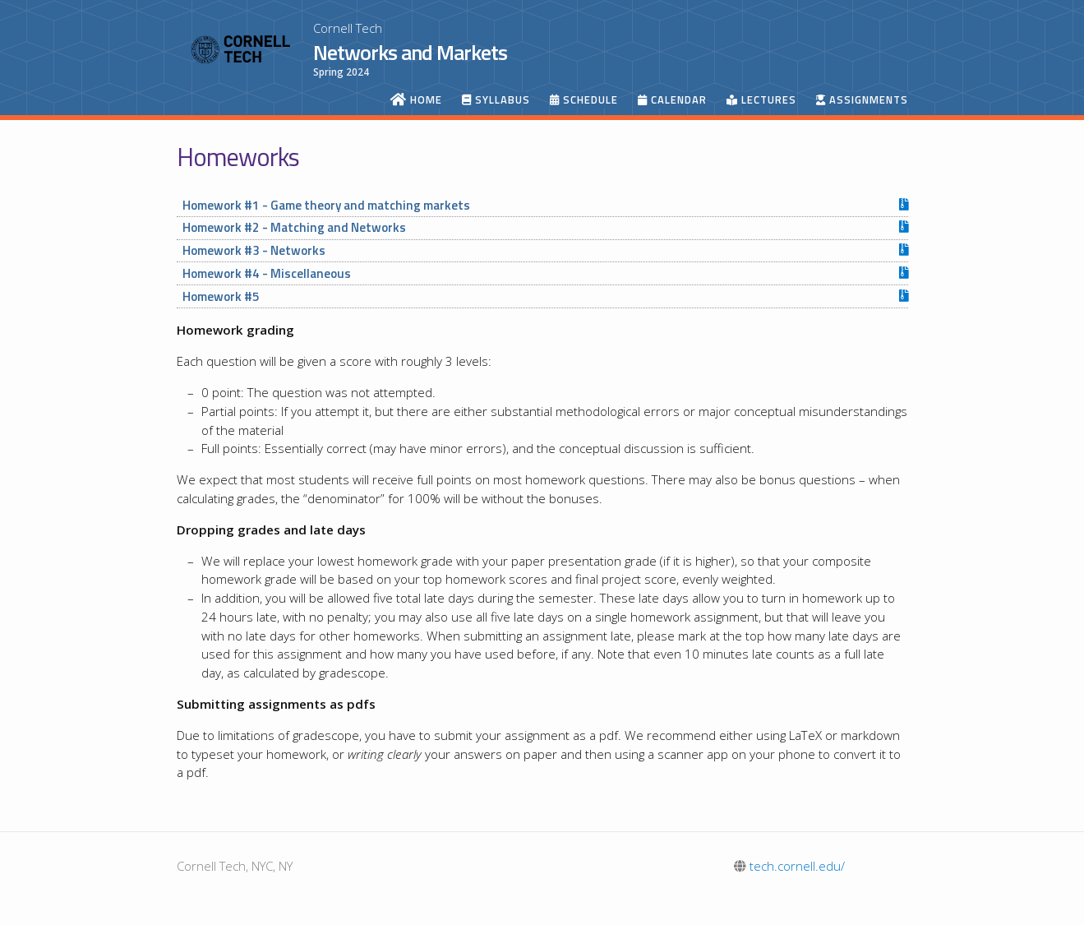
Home (416, 100)
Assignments (862, 100)
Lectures (761, 100)
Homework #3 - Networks (253, 250)
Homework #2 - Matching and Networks (294, 227)
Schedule (584, 100)
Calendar (672, 100)
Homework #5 (221, 296)
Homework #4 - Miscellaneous (266, 273)
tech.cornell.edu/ (789, 866)
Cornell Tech (347, 28)
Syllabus (496, 100)
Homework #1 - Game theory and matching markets (326, 205)
